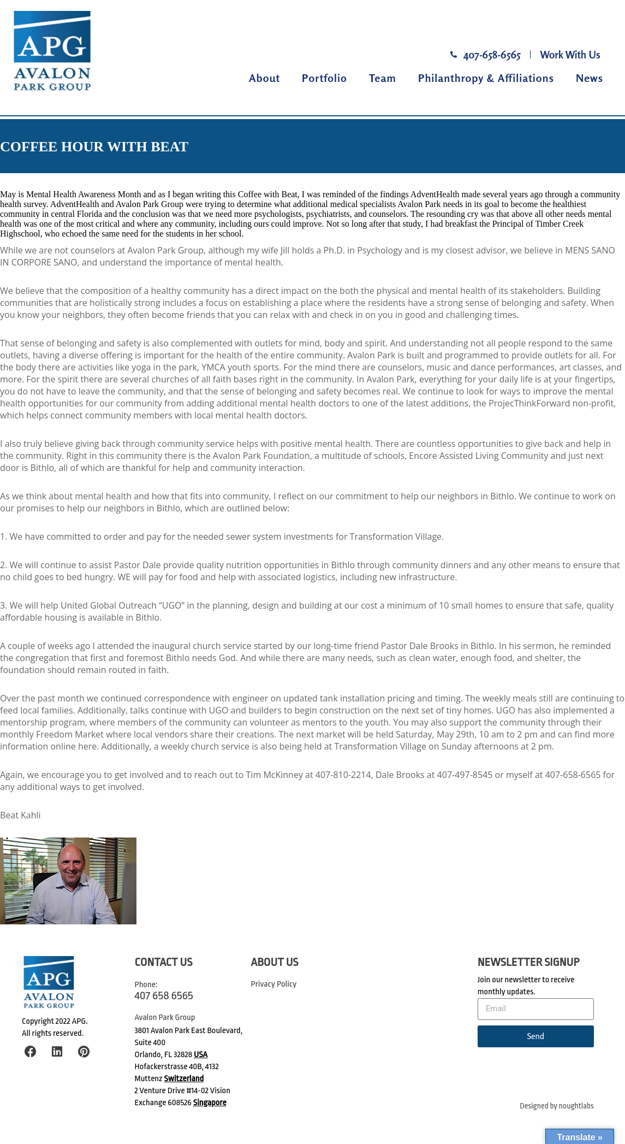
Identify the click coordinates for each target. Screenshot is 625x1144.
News (589, 78)
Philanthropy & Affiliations (486, 78)
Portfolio (324, 78)
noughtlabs (576, 1106)
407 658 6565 (164, 995)
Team (382, 78)
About (264, 78)
